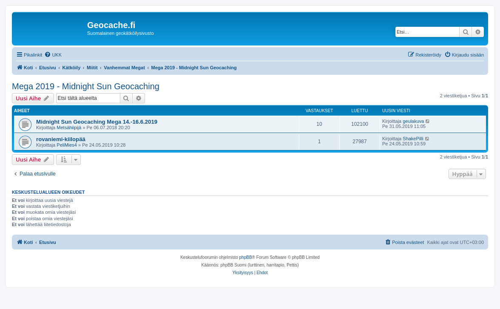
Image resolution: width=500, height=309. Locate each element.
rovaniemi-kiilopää (60, 139)
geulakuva (413, 121)
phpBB (245, 257)
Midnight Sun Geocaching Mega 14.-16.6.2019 (96, 122)
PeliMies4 (67, 144)
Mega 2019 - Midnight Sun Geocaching (85, 86)
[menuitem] (53, 55)
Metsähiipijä (69, 127)
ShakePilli (413, 138)
